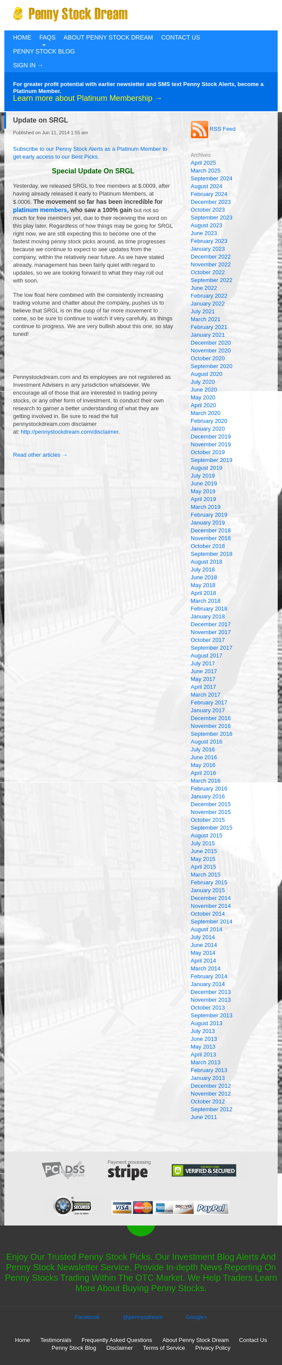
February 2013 (209, 1070)
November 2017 (211, 632)
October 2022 (208, 272)
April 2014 (203, 960)
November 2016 (211, 726)
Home (22, 37)
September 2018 (212, 554)
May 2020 (203, 397)
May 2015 (203, 859)
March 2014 (206, 968)
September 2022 (212, 280)
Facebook (87, 1317)
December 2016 (211, 718)
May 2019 (203, 491)
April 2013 (203, 1054)
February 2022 (209, 295)
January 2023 (208, 249)
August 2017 (207, 655)
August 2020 (207, 374)
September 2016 (212, 734)
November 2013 (211, 999)
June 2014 (204, 945)
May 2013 (203, 1046)
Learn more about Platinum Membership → (87, 98)
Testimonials (56, 1340)
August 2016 (207, 741)
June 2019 (204, 483)
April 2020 (203, 405)
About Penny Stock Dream (108, 37)
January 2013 (208, 1078)
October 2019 (208, 452)
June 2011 (204, 1117)
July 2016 (203, 749)
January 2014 (208, 984)
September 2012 (212, 1109)
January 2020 (208, 428)
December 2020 (211, 342)
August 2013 (207, 1023)
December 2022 (211, 256)
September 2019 (212, 460)
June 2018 (204, 577)
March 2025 (206, 170)
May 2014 (203, 953)
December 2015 (211, 804)
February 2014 (209, 976)
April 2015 (203, 867)
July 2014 (203, 937)
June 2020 (204, 389)
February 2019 (209, 514)
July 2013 (203, 1031)
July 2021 (203, 311)
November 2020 (211, 350)
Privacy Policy (212, 1348)
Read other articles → (40, 455)
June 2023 (204, 233)
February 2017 (209, 702)
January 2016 (208, 796)
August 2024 (207, 186)
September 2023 (212, 217)
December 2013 (211, 992)
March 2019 (206, 507)
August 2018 (207, 561)
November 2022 (211, 264)
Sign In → (28, 65)
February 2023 (209, 241)
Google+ (196, 1317)
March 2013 (206, 1062)
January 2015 (208, 890)
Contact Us (180, 37)
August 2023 (207, 225)
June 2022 (204, 288)
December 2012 (211, 1086)
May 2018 (203, 585)
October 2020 (208, 358)
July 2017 (203, 663)
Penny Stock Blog (44, 51)
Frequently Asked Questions (117, 1340)
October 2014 (208, 913)
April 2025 (203, 162)
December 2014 (211, 898)
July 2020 (203, 382)
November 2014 (211, 906)
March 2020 (206, 413)
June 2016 (204, 757)
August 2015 (207, 835)
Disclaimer (119, 1348)
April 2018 (203, 593)
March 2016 (206, 780)
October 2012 (208, 1101)
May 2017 (203, 679)
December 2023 (211, 202)
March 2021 (206, 319)
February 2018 (209, 608)
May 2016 (203, 765)
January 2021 (208, 335)
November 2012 (211, 1093)
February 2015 (209, 882)
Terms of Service (164, 1348)
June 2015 (204, 851)
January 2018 (208, 616)
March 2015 (206, 874)
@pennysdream (143, 1317)
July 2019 (203, 475)
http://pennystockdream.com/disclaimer (69, 431)
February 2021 (209, 327)
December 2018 (211, 530)
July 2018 (203, 569)
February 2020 (209, 421)
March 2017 (206, 694)
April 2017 (203, 687)
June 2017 (204, 671)
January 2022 (208, 303)
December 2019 (211, 436)
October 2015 (208, 820)
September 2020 (212, 366)
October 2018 (208, 546)
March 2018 (206, 601)
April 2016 (203, 773)
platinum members (40, 209)
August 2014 (207, 929)
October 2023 (208, 209)
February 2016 (209, 788)
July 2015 (203, 843)
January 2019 (208, 522)
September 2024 (212, 178)
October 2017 (208, 640)
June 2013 (204, 1039)
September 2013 (212, 1015)
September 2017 (212, 647)
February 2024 (209, 194)
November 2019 (211, 444)
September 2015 (212, 827)
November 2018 (211, 538)
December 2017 (211, 624)
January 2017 (208, 710)
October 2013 (208, 1007)
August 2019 (207, 468)
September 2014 (212, 921)
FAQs (47, 37)
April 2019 (203, 499)
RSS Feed (213, 129)
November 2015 (211, 812)
